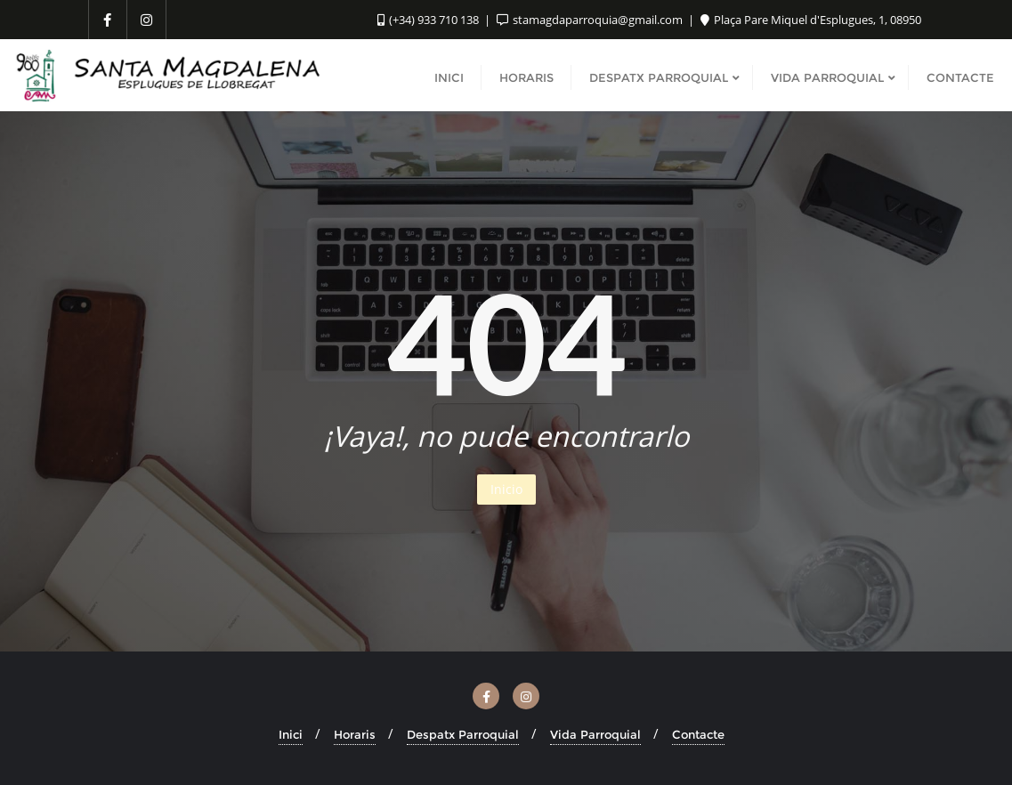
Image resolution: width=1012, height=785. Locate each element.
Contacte (698, 734)
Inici (291, 734)
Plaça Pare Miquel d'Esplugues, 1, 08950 (810, 20)
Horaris (355, 734)
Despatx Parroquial (463, 734)
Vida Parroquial (595, 734)
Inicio (506, 489)
